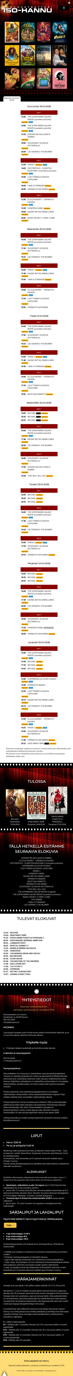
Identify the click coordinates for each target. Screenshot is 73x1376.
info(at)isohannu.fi (11, 1022)
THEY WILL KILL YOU (36, 889)
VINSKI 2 (36, 871)
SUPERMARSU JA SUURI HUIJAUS (36, 865)
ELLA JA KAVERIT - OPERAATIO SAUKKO (36, 860)
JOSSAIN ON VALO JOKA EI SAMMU (36, 858)
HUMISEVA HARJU (36, 873)
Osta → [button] (10, 1225)
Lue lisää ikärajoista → (44, 1195)
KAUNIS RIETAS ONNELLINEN (36, 876)
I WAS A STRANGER (36, 902)
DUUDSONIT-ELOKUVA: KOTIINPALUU (36, 886)
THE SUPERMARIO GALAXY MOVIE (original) (37, 891)
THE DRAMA (36, 899)
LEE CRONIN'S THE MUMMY (36, 904)
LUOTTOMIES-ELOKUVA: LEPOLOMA (36, 868)
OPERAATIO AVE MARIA (36, 884)
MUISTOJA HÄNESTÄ (36, 881)
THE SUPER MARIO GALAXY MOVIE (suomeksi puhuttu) (36, 894)
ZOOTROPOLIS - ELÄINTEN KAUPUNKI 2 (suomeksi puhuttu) (36, 863)
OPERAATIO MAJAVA (36, 878)
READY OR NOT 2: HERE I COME (36, 897)
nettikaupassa (54, 1219)
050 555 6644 (9, 1019)
